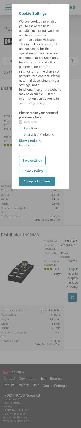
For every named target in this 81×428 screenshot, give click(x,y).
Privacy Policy (32, 171)
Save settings (32, 161)
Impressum (27, 145)
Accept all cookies (37, 181)
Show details (30, 141)
